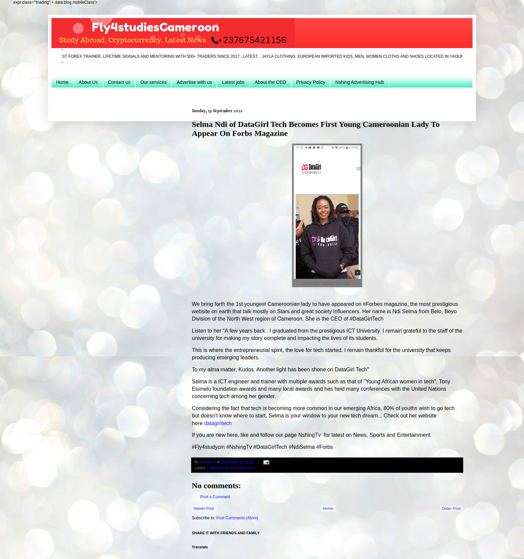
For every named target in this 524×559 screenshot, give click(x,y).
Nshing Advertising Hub (359, 82)
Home (62, 82)
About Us (88, 82)
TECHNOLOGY (243, 468)
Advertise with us (194, 82)
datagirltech (218, 423)
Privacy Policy (310, 82)
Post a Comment (215, 497)
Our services (153, 82)
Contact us (119, 82)
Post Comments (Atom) (237, 518)
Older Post (451, 508)
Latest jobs (233, 82)
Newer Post (203, 508)
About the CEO (270, 82)
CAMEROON (218, 468)
